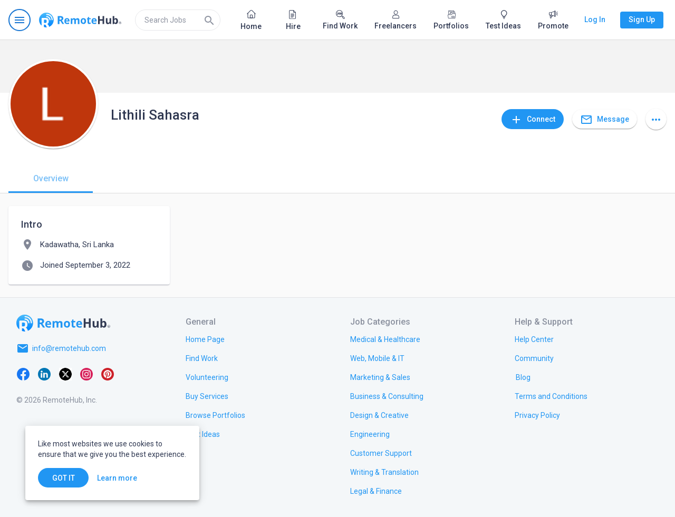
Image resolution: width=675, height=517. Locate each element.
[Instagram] (86, 373)
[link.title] (205, 338)
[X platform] (65, 373)
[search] (177, 20)
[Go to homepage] (80, 20)
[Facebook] (23, 373)
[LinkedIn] (44, 373)
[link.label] (534, 338)
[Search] (209, 20)
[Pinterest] (107, 373)
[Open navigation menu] (19, 20)
